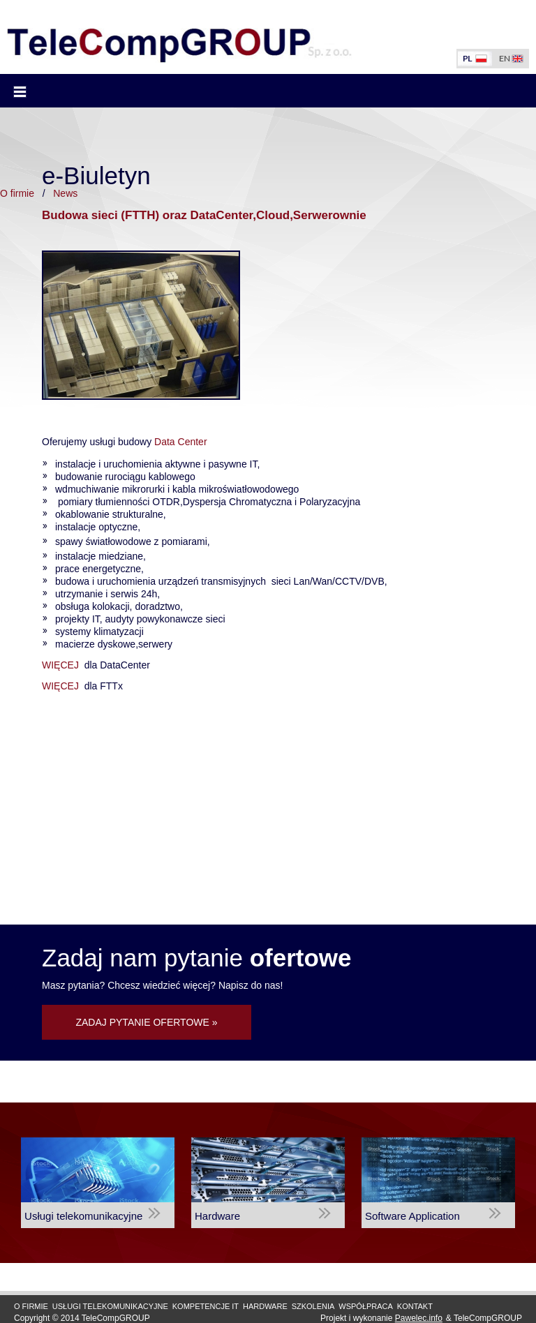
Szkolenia (313, 1306)
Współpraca (365, 1306)
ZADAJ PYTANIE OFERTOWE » (146, 1022)
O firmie (17, 193)
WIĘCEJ (62, 665)
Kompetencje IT (205, 1306)
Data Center (179, 441)
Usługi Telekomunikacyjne (110, 1306)
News (65, 193)
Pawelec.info (418, 1318)
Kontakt (415, 1306)
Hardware (265, 1306)
